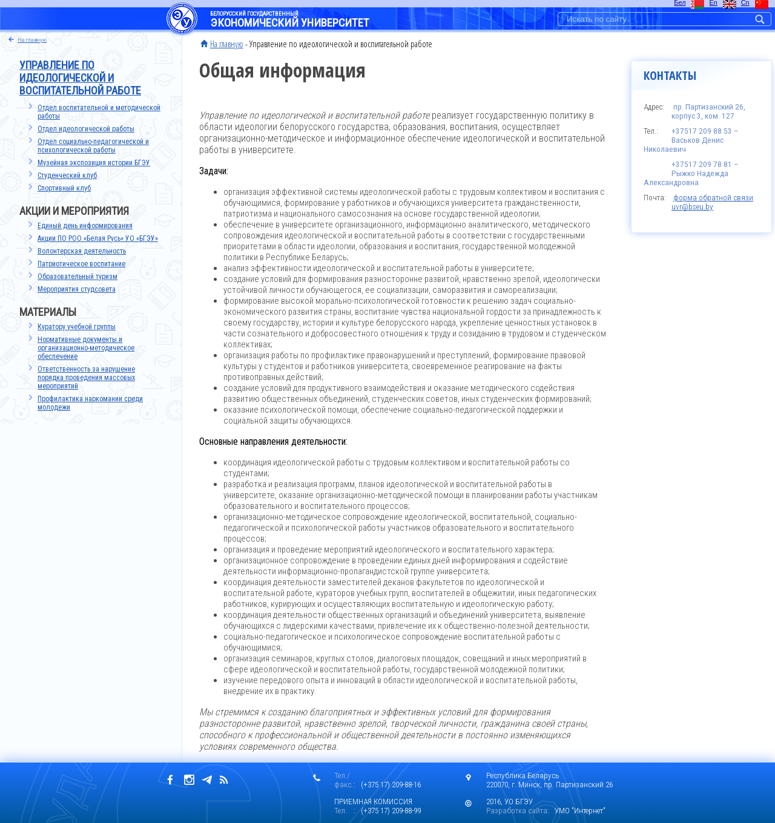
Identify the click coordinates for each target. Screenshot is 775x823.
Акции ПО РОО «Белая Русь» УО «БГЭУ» (98, 238)
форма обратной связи (713, 197)
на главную (32, 39)
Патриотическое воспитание (81, 264)
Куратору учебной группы (77, 327)
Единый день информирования (85, 225)
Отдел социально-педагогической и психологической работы (93, 145)
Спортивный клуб (64, 188)
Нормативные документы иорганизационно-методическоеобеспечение (86, 348)
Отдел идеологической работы (86, 129)
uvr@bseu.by (692, 206)
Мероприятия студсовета (77, 289)
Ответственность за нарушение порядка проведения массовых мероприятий (86, 377)
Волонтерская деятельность (82, 251)
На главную (226, 44)
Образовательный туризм (77, 276)
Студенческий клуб (67, 175)
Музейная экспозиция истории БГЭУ (94, 163)
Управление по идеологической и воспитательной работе (80, 78)
